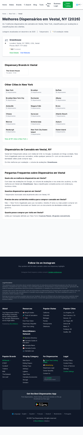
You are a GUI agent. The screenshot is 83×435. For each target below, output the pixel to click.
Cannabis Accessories (30, 377)
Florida (45, 321)
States (11, 5)
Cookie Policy (68, 363)
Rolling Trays (27, 366)
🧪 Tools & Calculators (30, 315)
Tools (41, 5)
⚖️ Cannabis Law (28, 351)
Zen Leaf (5, 377)
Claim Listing (67, 5)
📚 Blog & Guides (28, 312)
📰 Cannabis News (29, 345)
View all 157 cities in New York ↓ (16, 139)
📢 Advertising (48, 365)
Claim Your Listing (28, 326)
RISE (3, 371)
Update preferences (55, 272)
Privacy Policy (68, 360)
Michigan (46, 318)
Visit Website (25, 53)
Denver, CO (67, 318)
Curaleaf (5, 366)
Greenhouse (15, 40)
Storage (25, 380)
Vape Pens (26, 374)
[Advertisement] (38, 239)
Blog (35, 5)
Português (67, 414)
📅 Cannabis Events (29, 348)
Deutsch (48, 414)
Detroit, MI (66, 323)
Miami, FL (66, 326)
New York (12, 14)
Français (40, 414)
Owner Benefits (48, 370)
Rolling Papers (27, 363)
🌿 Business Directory (30, 338)
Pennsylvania (47, 323)
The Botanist (6, 374)
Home (4, 5)
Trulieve (5, 369)
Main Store (26, 360)
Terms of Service (69, 366)
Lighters (25, 371)
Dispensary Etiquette (29, 323)
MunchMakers (14, 324)
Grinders (25, 382)
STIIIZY (4, 363)
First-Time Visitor (28, 321)
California (46, 312)
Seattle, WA (67, 332)
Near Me (48, 5)
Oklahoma (46, 326)
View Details (14, 53)
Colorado (46, 315)
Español (32, 414)
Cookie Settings (68, 371)
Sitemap (66, 369)
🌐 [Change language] (79, 5)
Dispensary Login (48, 368)
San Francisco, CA (69, 315)
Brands (18, 5)
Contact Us (46, 373)
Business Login (57, 5)
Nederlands (58, 414)
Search (27, 5)
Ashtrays (25, 369)
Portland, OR (67, 329)
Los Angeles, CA (68, 312)
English (24, 414)
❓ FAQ (25, 318)
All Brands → (6, 360)
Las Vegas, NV (68, 321)
